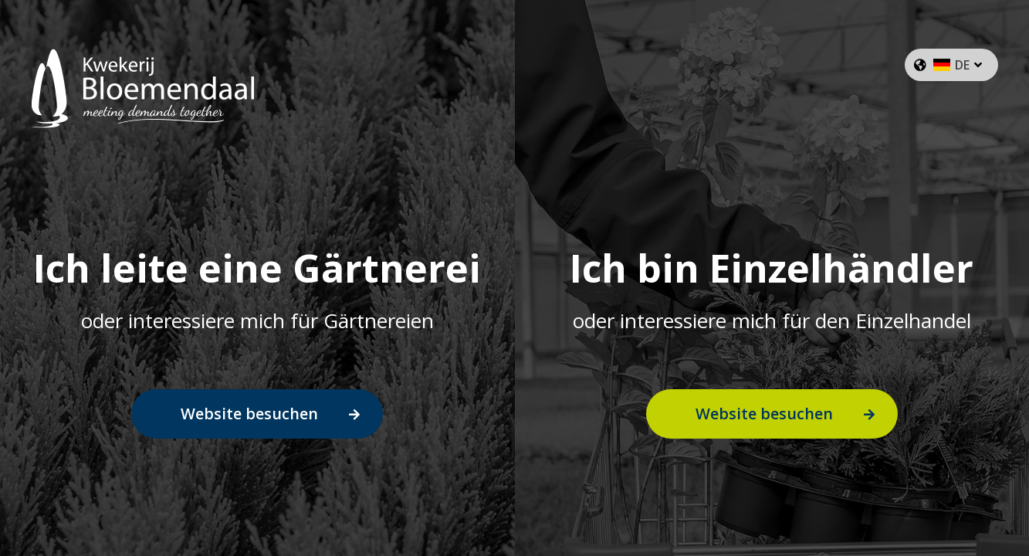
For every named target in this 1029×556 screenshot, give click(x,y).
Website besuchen (249, 413)
